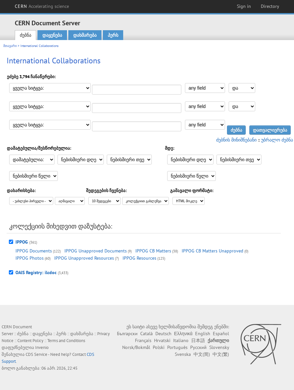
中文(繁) (221, 354)
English (202, 333)
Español (221, 333)
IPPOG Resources (139, 258)
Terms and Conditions (66, 340)
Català (146, 333)
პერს (113, 35)
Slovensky (219, 347)
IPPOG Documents (33, 251)
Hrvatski (162, 340)
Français (143, 340)
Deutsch (163, 333)
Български (127, 333)
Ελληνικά (183, 333)
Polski (159, 347)
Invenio (42, 347)
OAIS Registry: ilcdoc (36, 272)
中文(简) (201, 354)
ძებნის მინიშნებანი (236, 140)
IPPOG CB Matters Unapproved (212, 251)
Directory (270, 6)
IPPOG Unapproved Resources (84, 258)
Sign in (244, 6)
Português (177, 347)
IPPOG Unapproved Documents (95, 251)
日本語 (198, 340)
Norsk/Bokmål (136, 347)
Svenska (183, 354)
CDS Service (36, 354)
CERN (42, 6)
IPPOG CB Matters (153, 251)
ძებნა (25, 35)
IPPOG (21, 242)
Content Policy (30, 340)
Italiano (181, 340)
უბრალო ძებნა (277, 140)
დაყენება (52, 35)
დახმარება (85, 35)
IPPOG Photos (29, 258)
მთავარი (10, 46)
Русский (198, 347)
